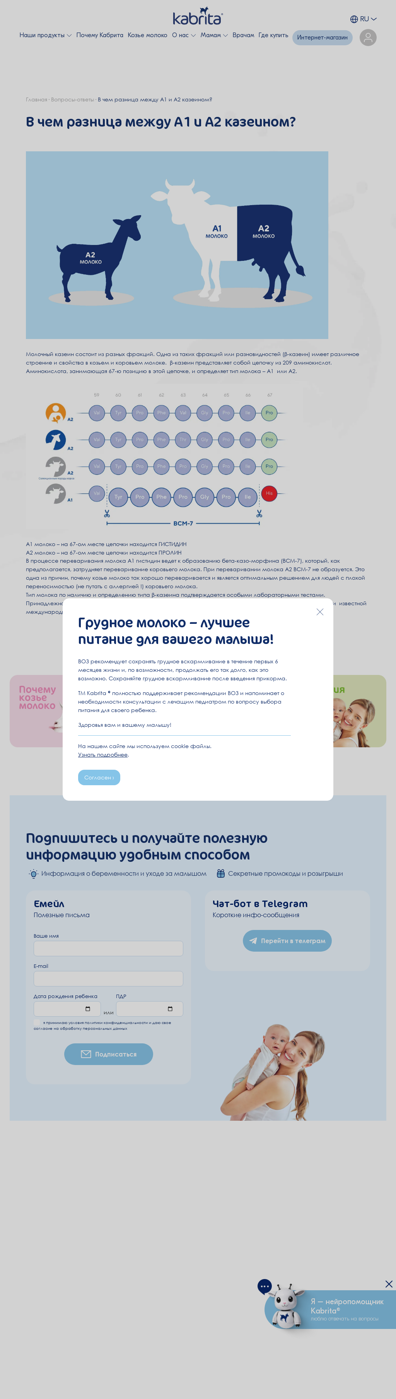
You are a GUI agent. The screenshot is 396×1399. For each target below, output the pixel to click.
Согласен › (99, 777)
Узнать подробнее (103, 754)
